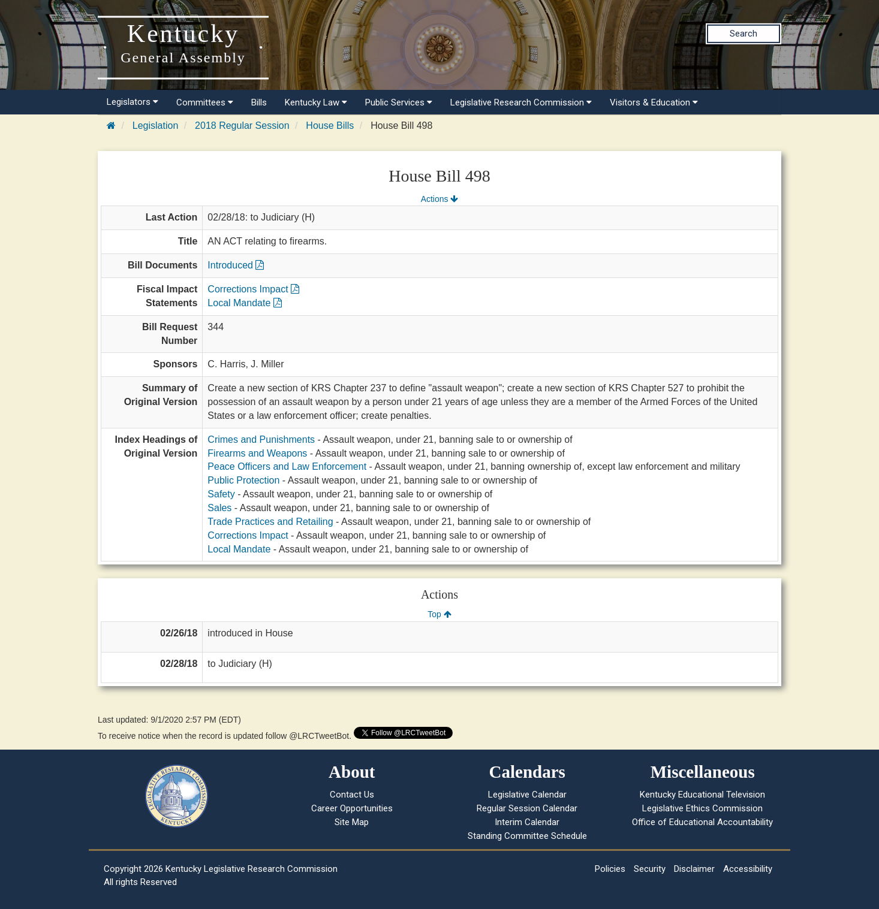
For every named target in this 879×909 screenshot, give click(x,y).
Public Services (398, 102)
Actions (439, 199)
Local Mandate (244, 303)
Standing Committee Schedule (527, 836)
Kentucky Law (316, 102)
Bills (259, 102)
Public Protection (243, 480)
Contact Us (352, 794)
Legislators (132, 101)
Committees (204, 102)
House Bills (330, 125)
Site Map (352, 822)
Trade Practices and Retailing (270, 522)
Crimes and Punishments (261, 439)
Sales (219, 508)
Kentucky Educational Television (702, 794)
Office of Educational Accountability (702, 822)
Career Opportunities (352, 808)
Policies (610, 868)
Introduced (235, 265)
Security (650, 868)
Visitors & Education (654, 102)
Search (743, 33)
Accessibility (747, 868)
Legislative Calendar (527, 794)
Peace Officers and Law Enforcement (286, 466)
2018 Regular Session (242, 125)
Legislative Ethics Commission (702, 808)
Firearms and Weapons (257, 453)
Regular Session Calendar (527, 808)
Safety (220, 494)
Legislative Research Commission (521, 102)
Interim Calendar (527, 822)
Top (439, 614)
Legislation (156, 125)
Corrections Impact (253, 289)
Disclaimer (694, 868)
